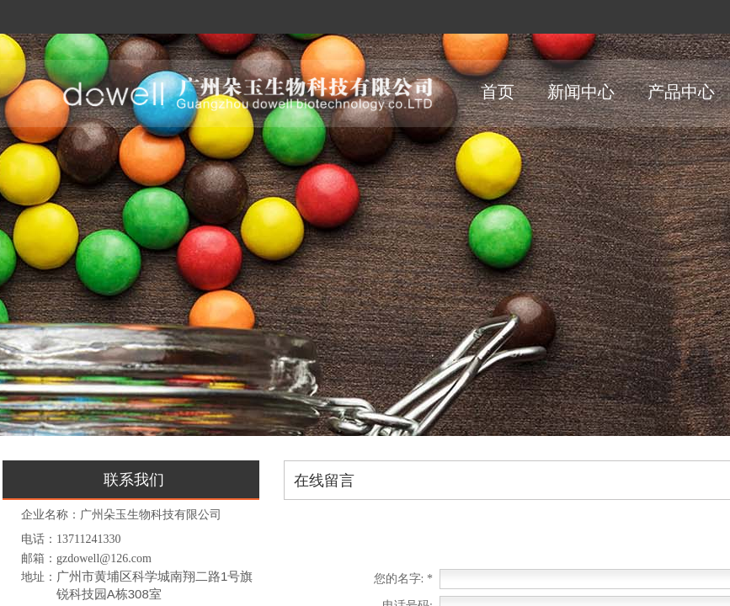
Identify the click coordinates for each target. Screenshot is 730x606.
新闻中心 (581, 91)
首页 (497, 91)
